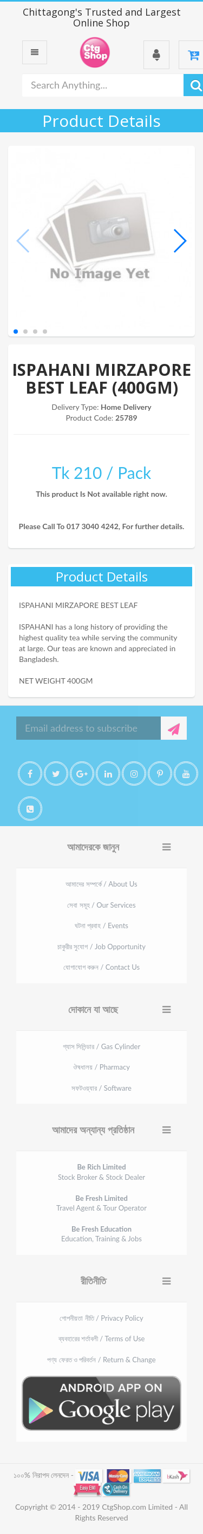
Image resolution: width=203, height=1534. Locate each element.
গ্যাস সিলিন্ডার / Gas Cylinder (101, 1046)
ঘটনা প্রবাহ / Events (101, 925)
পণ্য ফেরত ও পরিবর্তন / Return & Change (101, 1359)
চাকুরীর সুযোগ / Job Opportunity (101, 946)
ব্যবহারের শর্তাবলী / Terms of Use (101, 1338)
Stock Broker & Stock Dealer (101, 1172)
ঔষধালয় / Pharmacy (101, 1067)
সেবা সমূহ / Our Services (101, 905)
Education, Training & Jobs (101, 1234)
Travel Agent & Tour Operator (101, 1203)
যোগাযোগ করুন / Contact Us (101, 967)
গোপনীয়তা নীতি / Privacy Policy (101, 1318)
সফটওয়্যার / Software (101, 1088)
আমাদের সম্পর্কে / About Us (101, 884)
